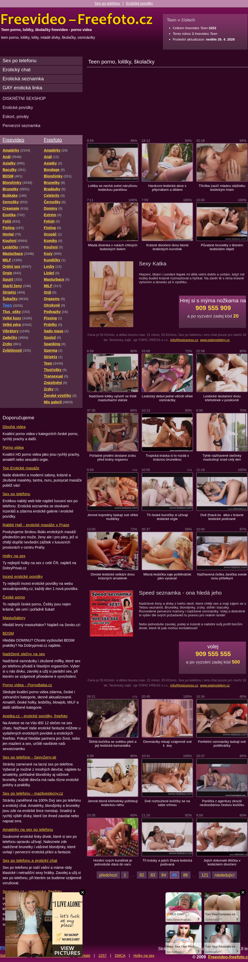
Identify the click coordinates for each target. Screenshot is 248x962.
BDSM (8, 633)
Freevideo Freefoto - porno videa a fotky (77, 19)
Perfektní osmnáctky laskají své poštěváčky (222, 743)
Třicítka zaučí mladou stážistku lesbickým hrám (222, 188)
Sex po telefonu (107, 3)
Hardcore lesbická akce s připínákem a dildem (167, 188)
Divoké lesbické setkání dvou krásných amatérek (113, 576)
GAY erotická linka (22, 87)
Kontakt (84, 955)
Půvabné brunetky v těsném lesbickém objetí (222, 247)
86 (185, 875)
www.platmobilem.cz (215, 340)
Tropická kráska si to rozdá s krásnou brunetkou (167, 457)
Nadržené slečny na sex (24, 654)
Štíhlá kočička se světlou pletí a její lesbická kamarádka (113, 743)
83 (153, 875)
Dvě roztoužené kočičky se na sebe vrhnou (167, 803)
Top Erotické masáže (21, 468)
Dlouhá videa (14, 426)
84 (163, 875)
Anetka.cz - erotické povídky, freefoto (35, 716)
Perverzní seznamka (21, 125)
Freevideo (13, 140)
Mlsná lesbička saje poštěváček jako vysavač (167, 576)
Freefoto (53, 140)
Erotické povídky (139, 3)
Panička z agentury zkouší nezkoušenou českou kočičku (222, 803)
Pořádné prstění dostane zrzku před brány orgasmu (112, 457)
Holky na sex (14, 556)
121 (204, 875)
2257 (102, 955)
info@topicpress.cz (184, 340)
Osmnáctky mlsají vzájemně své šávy (167, 743)
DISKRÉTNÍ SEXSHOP (24, 98)
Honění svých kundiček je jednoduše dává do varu (112, 862)
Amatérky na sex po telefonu (28, 829)
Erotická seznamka (23, 78)
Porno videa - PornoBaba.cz (27, 685)
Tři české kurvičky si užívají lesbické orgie (167, 517)
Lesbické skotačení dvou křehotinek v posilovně (222, 398)
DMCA (120, 955)
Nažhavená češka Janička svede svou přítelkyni (222, 576)
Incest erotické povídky (23, 576)
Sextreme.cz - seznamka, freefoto (32, 891)
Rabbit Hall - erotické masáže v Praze (36, 525)
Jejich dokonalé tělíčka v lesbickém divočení (221, 862)
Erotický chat (16, 69)
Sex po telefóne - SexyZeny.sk (29, 757)
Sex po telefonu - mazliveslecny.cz (33, 793)
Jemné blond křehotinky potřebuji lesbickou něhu (113, 803)
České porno (14, 597)
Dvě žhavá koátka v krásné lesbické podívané (222, 517)
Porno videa (13, 447)
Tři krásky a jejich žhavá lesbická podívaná (167, 862)
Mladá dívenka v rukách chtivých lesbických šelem (112, 247)
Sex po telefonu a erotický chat (30, 860)
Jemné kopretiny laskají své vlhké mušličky (112, 517)
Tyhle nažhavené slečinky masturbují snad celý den (222, 457)
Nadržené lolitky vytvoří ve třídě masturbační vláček (113, 398)
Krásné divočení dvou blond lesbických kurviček (167, 247)
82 (141, 875)
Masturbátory (14, 618)
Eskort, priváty (16, 116)
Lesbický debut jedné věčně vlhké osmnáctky (167, 398)
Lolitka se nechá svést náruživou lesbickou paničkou (112, 188)
